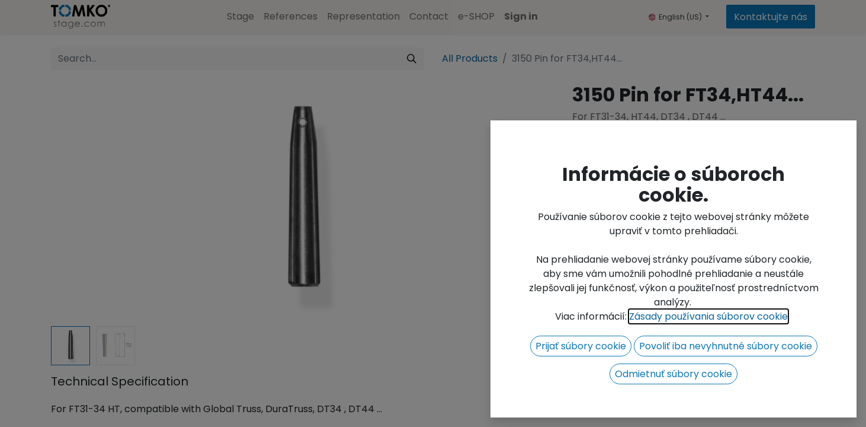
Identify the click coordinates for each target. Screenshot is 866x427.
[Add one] (651, 182)
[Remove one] (587, 182)
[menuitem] (240, 16)
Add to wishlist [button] (613, 212)
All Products (470, 58)
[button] (731, 182)
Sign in (521, 16)
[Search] (411, 58)
